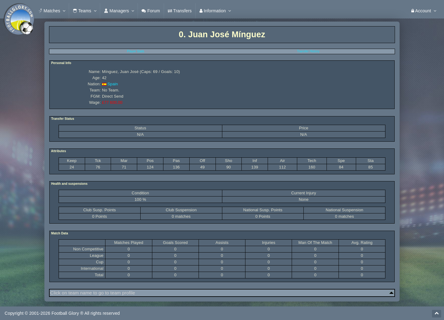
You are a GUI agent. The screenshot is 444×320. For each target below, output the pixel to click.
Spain (112, 84)
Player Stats (135, 51)
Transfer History (308, 51)
